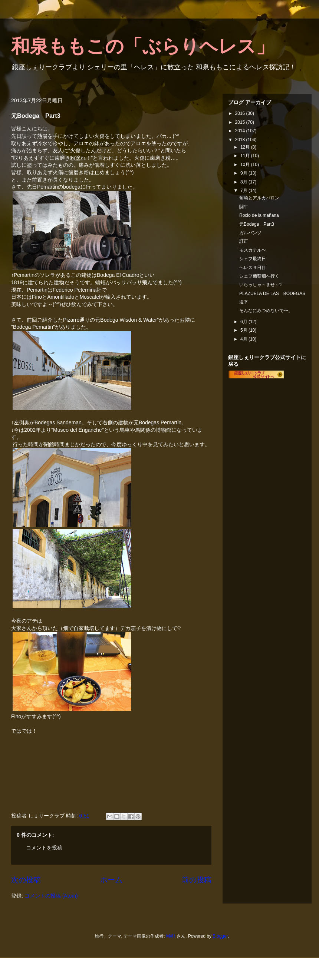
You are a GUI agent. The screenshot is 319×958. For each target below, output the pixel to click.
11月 (245, 155)
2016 (240, 113)
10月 (245, 164)
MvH (170, 936)
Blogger (220, 936)
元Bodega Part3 (256, 224)
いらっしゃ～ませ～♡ (260, 284)
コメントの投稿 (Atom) (51, 896)
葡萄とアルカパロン (259, 197)
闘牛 (243, 206)
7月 (244, 190)
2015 (240, 122)
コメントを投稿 (44, 848)
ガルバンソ (250, 232)
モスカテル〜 (252, 250)
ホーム (111, 880)
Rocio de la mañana (259, 215)
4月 (244, 339)
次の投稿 (26, 880)
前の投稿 (196, 880)
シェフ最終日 (252, 258)
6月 (244, 321)
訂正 (243, 241)
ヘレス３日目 (252, 267)
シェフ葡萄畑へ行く (259, 276)
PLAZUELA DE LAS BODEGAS (272, 293)
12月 (245, 147)
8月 (244, 182)
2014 (240, 130)
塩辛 (243, 302)
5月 (244, 330)
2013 (240, 139)
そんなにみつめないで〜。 (266, 310)
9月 (244, 173)
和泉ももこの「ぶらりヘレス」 (142, 46)
